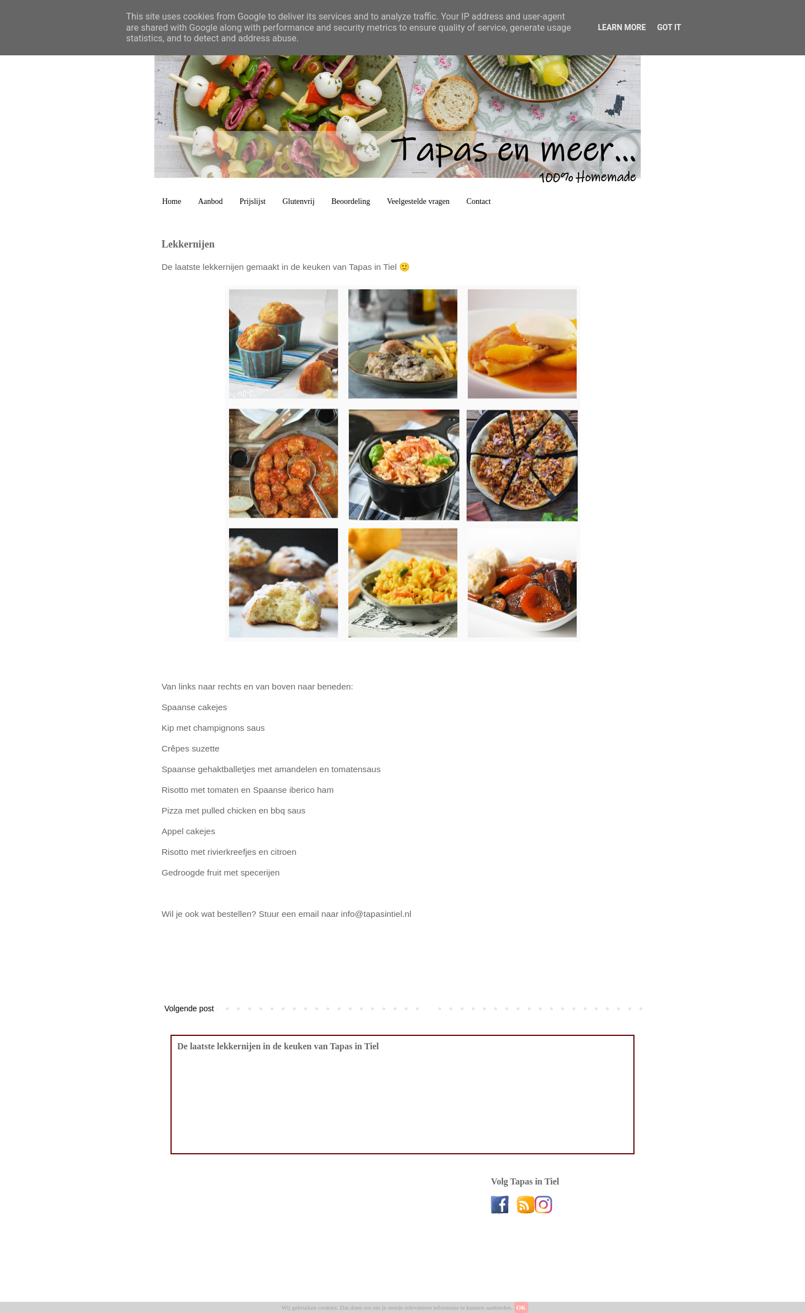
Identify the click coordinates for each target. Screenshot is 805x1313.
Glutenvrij (298, 201)
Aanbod (210, 201)
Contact (478, 201)
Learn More (622, 27)
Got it (669, 27)
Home (171, 201)
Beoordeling (351, 201)
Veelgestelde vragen (418, 201)
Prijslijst (253, 201)
